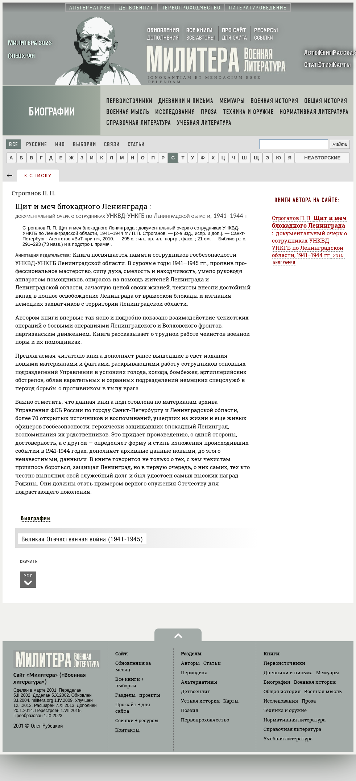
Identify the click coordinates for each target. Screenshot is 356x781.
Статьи (136, 144)
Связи (112, 144)
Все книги (129, 682)
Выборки (84, 144)
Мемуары (327, 672)
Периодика (194, 672)
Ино (60, 144)
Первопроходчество (205, 719)
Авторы (190, 663)
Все (13, 144)
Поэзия (189, 710)
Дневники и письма (288, 672)
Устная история (200, 700)
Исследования (281, 700)
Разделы (137, 695)
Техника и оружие (285, 710)
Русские (36, 144)
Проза (309, 700)
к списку (38, 175)
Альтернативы (199, 682)
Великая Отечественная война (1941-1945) (82, 539)
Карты (231, 700)
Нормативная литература (295, 719)
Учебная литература (288, 738)
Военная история (315, 682)
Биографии (52, 111)
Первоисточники (284, 663)
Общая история (282, 691)
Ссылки (136, 720)
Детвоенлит (195, 691)
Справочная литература (292, 729)
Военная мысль (323, 691)
